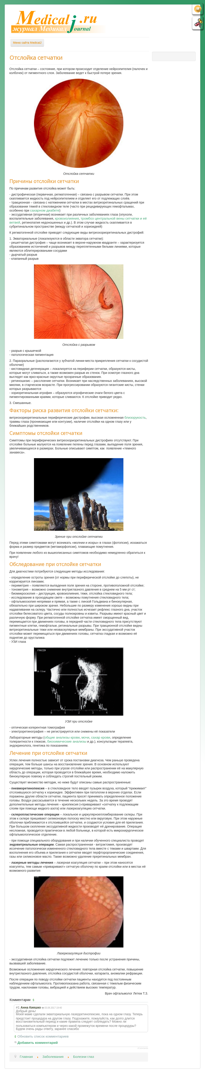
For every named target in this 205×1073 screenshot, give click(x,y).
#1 (18, 1007)
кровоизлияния (67, 218)
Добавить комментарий (37, 1042)
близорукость (135, 417)
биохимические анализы (66, 741)
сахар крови (100, 737)
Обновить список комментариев (43, 1036)
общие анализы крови (62, 737)
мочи (85, 737)
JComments (142, 1048)
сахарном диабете (44, 210)
